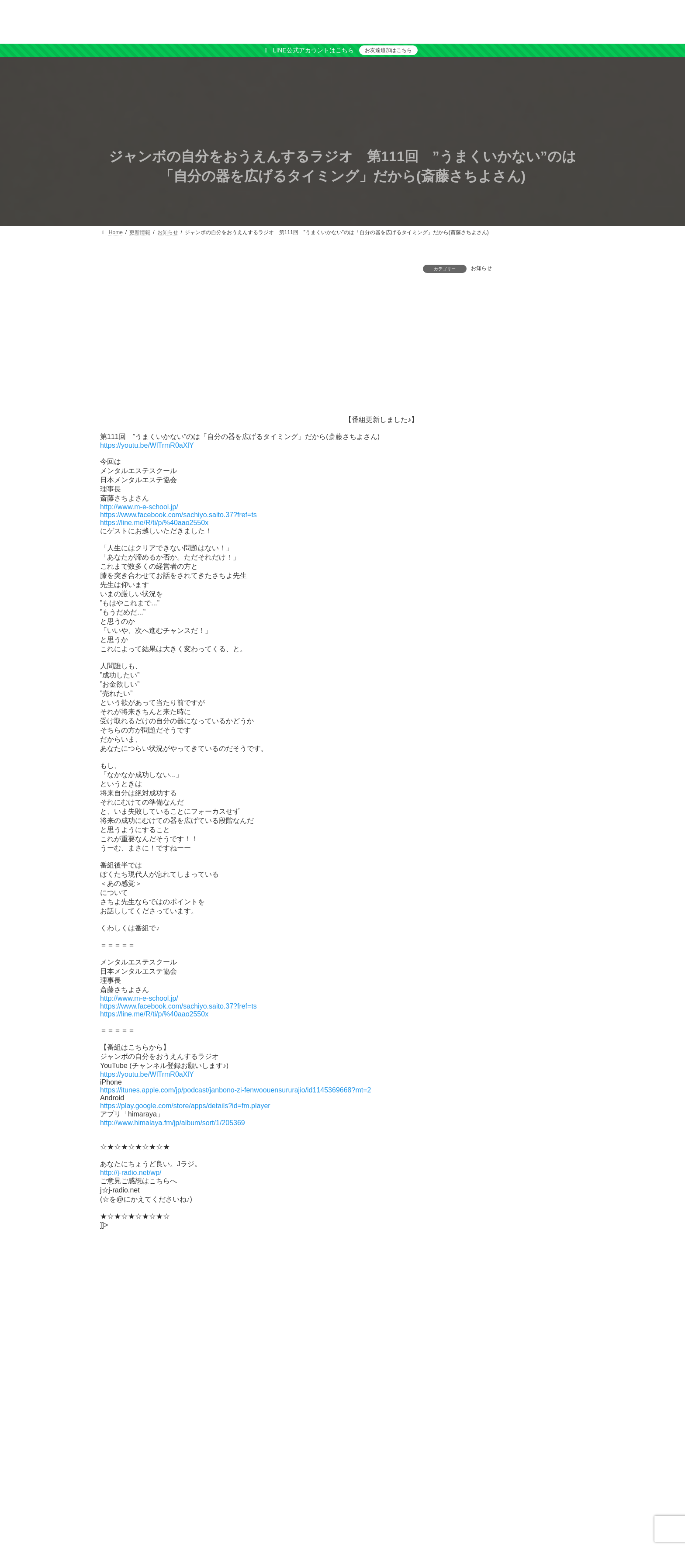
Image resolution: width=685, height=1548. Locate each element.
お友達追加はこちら (388, 50)
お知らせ (481, 268)
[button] (617, 1428)
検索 (663, 1364)
